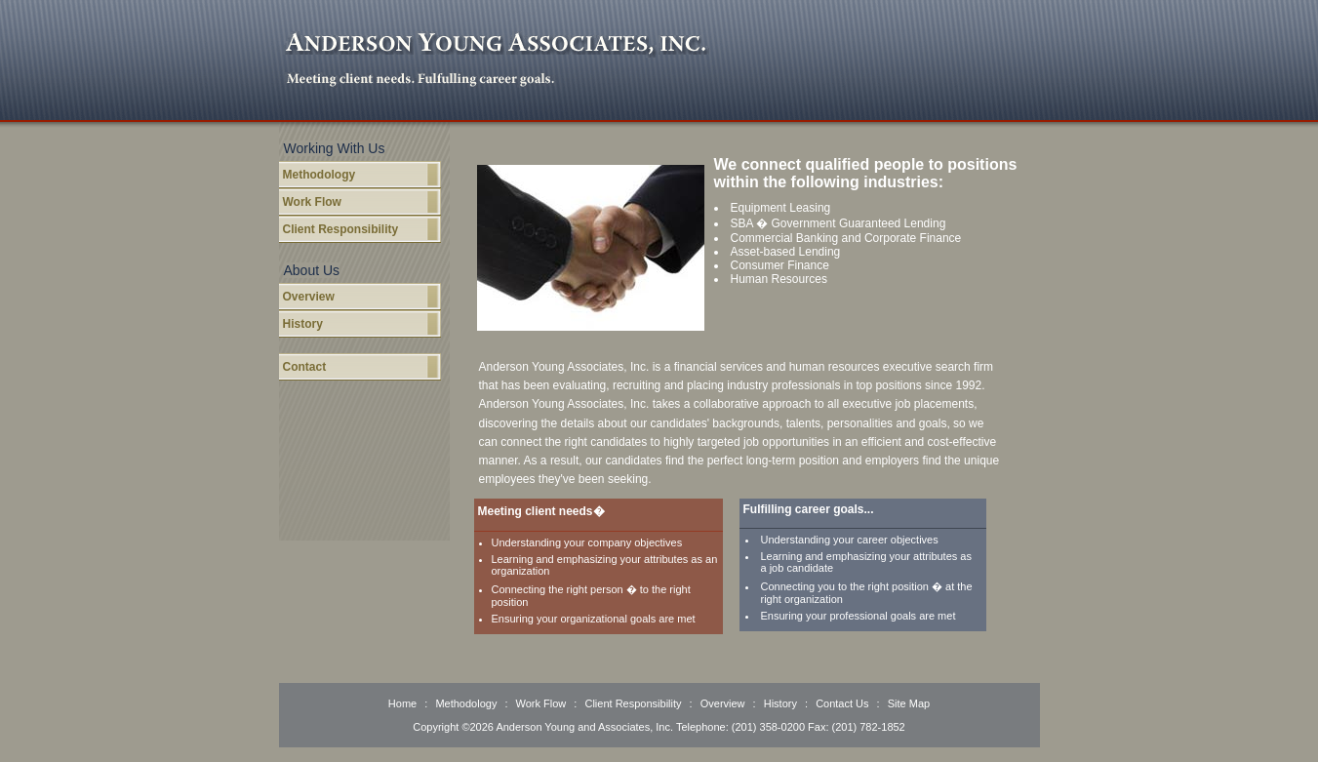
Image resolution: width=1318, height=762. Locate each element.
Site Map (909, 703)
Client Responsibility (341, 229)
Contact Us (842, 703)
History (303, 324)
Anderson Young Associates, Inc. (496, 45)
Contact (305, 367)
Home (403, 703)
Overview (309, 296)
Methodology (319, 174)
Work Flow (312, 202)
